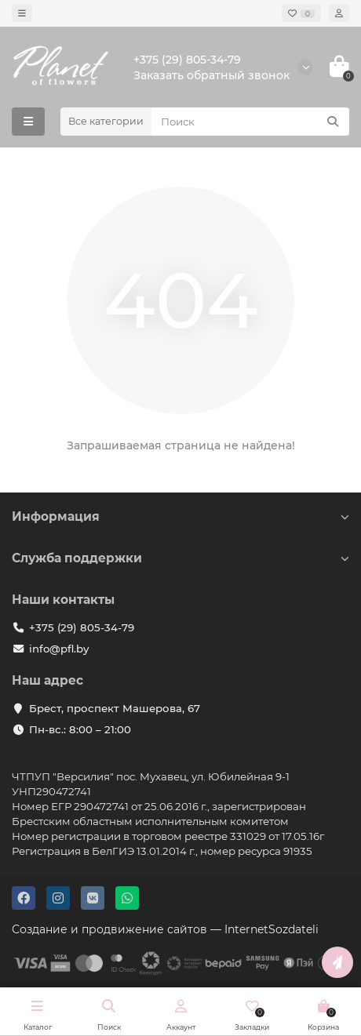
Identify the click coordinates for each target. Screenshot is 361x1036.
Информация (180, 516)
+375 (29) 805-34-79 (187, 60)
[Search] (250, 121)
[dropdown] (22, 13)
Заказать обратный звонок (211, 75)
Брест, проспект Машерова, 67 (114, 708)
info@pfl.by (59, 648)
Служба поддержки (180, 558)
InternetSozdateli (271, 929)
